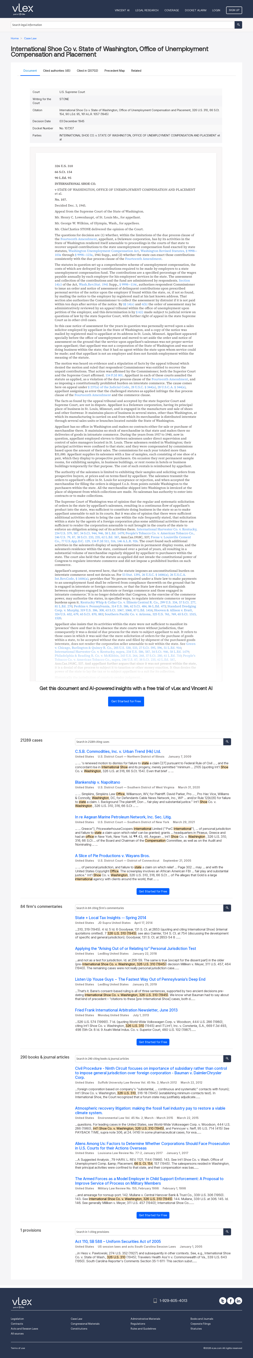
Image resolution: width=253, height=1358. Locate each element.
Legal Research (147, 10)
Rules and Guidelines (143, 1328)
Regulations (138, 1323)
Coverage (171, 10)
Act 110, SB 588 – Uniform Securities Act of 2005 (118, 1241)
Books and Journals (202, 1318)
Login (216, 10)
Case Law (76, 1318)
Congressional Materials (85, 1323)
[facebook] (230, 1300)
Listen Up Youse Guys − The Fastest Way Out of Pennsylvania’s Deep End (140, 979)
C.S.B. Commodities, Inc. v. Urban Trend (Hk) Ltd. (118, 751)
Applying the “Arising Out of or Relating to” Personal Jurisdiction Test (135, 948)
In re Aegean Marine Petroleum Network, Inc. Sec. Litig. (123, 817)
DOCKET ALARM (195, 10)
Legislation (17, 1318)
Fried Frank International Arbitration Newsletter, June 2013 (126, 1010)
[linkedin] (238, 1300)
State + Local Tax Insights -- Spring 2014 (110, 918)
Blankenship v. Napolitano (97, 782)
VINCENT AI (122, 10)
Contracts (17, 1323)
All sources (17, 1333)
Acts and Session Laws (24, 1328)
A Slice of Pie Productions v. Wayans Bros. (112, 856)
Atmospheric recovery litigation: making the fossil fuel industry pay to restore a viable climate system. (150, 1110)
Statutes (196, 1328)
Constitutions (79, 1328)
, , (126, 616)
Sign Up (234, 10)
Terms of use (18, 1348)
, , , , (122, 651)
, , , (123, 539)
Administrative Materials (145, 1318)
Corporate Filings (201, 1323)
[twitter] (222, 1300)
